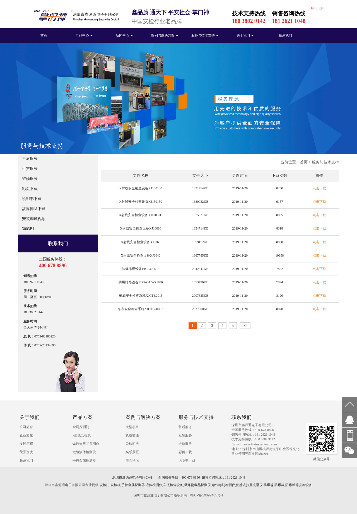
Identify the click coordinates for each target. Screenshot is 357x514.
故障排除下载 (33, 209)
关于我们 (245, 35)
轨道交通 (132, 435)
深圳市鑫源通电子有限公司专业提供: (72, 485)
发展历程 (26, 444)
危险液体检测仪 (84, 452)
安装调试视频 (33, 219)
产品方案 (83, 417)
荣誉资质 (26, 452)
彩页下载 (30, 189)
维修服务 (30, 179)
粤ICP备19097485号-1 (206, 495)
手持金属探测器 (84, 460)
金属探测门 (81, 427)
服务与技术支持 (204, 35)
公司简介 (26, 427)
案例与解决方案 (164, 35)
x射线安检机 (82, 435)
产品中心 (84, 35)
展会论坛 (132, 460)
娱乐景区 (132, 452)
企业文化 (26, 435)
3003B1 (28, 229)
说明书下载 (32, 199)
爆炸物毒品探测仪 (86, 444)
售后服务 (30, 158)
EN (321, 8)
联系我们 (285, 35)
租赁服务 (30, 168)
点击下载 (319, 188)
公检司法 (132, 444)
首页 (43, 35)
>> (245, 326)
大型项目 (132, 427)
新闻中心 (124, 35)
